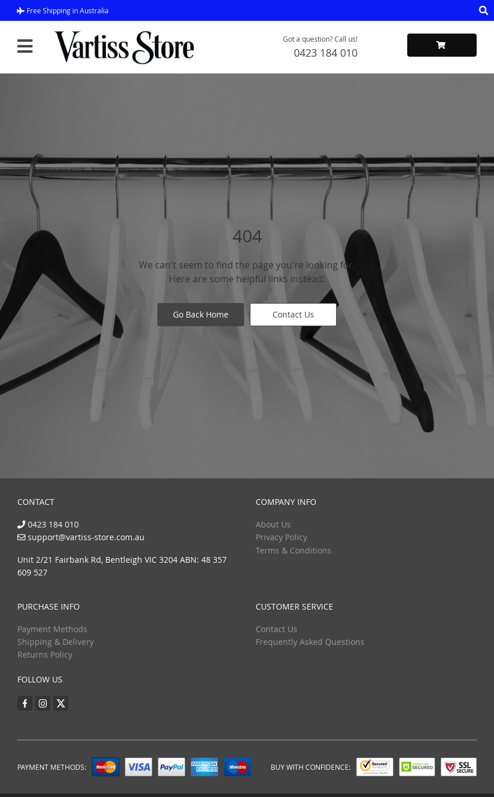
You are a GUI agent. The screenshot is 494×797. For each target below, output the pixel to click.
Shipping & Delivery (55, 641)
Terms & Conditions (293, 550)
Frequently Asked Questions (310, 641)
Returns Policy (44, 654)
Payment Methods (52, 628)
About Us (273, 524)
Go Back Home (200, 314)
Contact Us (293, 314)
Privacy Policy (281, 537)
